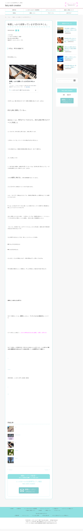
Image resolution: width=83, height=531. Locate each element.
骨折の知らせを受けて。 (20, 427)
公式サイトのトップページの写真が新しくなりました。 (36, 469)
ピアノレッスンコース (51, 10)
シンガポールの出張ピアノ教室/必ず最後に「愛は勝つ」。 (27, 450)
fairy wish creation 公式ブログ (41, 515)
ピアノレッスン (19, 30)
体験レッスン (32, 13)
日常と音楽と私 (46, 517)
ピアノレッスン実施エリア (68, 510)
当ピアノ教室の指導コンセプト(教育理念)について (19, 369)
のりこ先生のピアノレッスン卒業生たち (60, 517)
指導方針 (14, 10)
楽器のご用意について (69, 10)
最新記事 (25, 30)
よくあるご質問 (36, 517)
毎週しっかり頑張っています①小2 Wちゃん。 (19, 471)
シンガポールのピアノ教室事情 (32, 10)
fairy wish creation (14, 4)
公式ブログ (68, 13)
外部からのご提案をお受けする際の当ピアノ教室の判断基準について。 (70, 49)
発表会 (14, 13)
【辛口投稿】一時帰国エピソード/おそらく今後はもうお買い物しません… (70, 30)
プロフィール (51, 13)
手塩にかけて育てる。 (20, 442)
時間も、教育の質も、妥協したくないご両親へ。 (25, 458)
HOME (12, 510)
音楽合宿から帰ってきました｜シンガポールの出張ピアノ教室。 (70, 40)
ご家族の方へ (56, 510)
